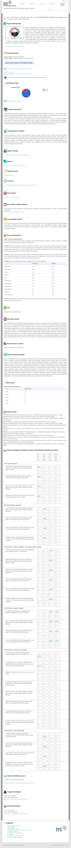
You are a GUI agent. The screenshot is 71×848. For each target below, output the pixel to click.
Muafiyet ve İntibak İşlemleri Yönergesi (14, 212)
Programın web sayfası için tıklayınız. (14, 46)
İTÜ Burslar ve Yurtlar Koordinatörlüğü (15, 835)
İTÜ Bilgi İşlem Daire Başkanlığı (14, 837)
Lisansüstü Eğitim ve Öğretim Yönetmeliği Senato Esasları (18, 73)
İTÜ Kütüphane (10, 834)
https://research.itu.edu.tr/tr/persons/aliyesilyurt (17, 799)
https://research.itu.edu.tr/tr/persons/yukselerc (17, 813)
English (65, 1)
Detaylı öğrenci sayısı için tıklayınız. (13, 101)
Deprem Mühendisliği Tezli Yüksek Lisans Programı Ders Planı (22, 185)
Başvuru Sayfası (8, 72)
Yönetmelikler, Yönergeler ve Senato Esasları (15, 165)
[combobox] (58, 10)
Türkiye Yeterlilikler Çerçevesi (13, 825)
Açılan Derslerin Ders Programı (12, 197)
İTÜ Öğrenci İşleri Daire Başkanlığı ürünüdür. (13, 845)
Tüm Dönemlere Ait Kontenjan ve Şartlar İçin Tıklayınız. (18, 68)
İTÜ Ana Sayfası (10, 827)
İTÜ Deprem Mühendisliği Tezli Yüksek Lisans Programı (19, 830)
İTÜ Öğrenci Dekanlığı (12, 831)
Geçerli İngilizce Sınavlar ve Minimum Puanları (18, 155)
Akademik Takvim (9, 175)
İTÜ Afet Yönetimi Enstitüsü (13, 828)
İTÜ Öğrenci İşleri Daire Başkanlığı (15, 833)
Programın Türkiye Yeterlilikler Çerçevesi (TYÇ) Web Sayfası (19, 783)
